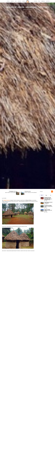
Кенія (27, 9)
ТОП (41, 195)
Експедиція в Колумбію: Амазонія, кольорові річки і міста (48, 206)
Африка (23, 1)
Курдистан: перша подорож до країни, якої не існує (48, 210)
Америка (19, 1)
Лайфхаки (43, 1)
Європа (12, 1)
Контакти (48, 1)
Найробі (30, 9)
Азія (15, 1)
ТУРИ (39, 1)
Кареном (8, 200)
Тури (46, 195)
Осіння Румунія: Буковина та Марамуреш (48, 202)
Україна (8, 1)
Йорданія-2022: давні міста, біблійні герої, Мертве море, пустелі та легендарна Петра (48, 198)
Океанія (35, 1)
